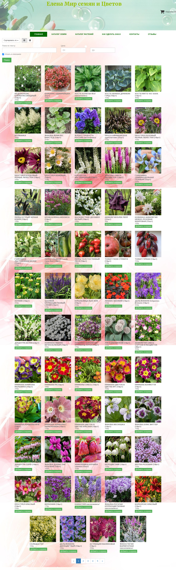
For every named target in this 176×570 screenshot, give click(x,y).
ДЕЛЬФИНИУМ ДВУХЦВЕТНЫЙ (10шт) (71, 545)
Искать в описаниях (11, 54)
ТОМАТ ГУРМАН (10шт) (146, 259)
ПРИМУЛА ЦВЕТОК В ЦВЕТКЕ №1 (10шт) (115, 386)
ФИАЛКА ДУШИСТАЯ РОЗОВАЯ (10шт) (55, 465)
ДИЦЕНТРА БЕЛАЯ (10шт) (27, 343)
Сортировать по (11, 40)
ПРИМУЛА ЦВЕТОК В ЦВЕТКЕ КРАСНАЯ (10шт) (87, 425)
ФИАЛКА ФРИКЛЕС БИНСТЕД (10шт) (54, 136)
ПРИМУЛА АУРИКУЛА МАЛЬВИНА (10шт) (25, 386)
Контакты (134, 34)
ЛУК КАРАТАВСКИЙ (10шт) (117, 343)
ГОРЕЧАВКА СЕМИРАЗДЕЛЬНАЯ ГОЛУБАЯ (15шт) (144, 177)
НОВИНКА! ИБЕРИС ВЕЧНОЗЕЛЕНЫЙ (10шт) (56, 344)
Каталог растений (84, 34)
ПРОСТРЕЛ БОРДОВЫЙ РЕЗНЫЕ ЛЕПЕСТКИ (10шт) (27, 176)
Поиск (7, 60)
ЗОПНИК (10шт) (22, 301)
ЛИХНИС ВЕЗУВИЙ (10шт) (117, 301)
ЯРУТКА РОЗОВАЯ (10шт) (147, 464)
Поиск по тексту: (8, 46)
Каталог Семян (59, 34)
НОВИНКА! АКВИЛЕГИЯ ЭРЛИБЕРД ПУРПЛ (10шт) (87, 344)
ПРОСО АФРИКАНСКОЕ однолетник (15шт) (116, 136)
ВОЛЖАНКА (20, 135)
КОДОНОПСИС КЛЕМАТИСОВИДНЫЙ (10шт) (25, 96)
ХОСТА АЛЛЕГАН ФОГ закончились (85, 95)
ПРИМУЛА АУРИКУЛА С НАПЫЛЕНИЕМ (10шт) (56, 425)
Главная (38, 34)
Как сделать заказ (111, 34)
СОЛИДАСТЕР (36, 544)
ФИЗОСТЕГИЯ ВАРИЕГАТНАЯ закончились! (127, 546)
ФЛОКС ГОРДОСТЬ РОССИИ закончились (85, 136)
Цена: (63, 46)
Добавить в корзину (23, 103)
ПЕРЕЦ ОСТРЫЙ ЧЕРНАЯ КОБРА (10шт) (26, 218)
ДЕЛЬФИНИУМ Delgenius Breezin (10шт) (147, 302)
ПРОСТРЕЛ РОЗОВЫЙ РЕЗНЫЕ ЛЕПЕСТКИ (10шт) (147, 136)
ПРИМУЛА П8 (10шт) (54, 385)
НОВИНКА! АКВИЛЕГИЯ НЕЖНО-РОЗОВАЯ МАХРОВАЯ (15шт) (146, 219)
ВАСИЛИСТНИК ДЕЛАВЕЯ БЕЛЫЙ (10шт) (87, 218)
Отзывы (152, 34)
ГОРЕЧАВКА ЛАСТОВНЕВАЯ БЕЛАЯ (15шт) (25, 261)
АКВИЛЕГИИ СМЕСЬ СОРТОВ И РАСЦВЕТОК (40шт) (146, 345)
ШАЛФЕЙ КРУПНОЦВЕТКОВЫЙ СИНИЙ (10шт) (55, 303)
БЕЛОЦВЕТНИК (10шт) (116, 464)
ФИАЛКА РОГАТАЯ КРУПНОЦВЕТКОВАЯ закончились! (115, 506)
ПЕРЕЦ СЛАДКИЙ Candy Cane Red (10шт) (56, 260)
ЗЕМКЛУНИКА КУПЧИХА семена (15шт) (86, 465)
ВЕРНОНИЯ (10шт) (53, 504)
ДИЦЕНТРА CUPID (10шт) (27, 464)
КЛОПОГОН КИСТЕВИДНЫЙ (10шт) (86, 176)
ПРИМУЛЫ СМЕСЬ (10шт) (87, 385)
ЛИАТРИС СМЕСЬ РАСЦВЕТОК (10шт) (114, 176)
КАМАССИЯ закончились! (87, 504)
